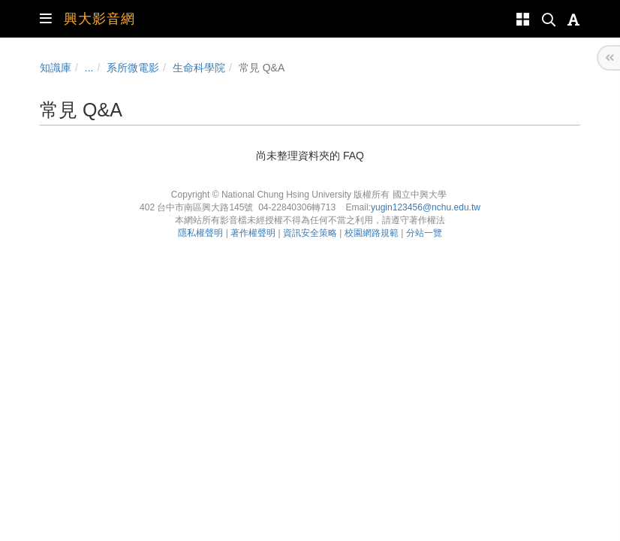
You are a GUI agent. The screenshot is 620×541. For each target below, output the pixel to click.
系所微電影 (133, 68)
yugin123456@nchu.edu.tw (425, 207)
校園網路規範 (372, 233)
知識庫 (55, 68)
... (89, 68)
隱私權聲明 (200, 233)
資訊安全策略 (310, 233)
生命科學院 (199, 68)
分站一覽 (424, 233)
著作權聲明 (252, 233)
